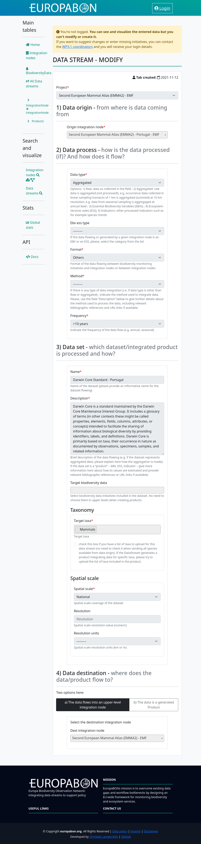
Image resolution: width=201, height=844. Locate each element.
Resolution (82, 611)
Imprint (135, 831)
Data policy (119, 831)
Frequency (78, 315)
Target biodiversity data (88, 482)
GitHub (126, 837)
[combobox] (117, 134)
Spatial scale (83, 588)
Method (76, 276)
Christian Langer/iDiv (103, 837)
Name (75, 371)
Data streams (34, 190)
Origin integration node (85, 127)
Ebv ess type (79, 223)
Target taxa (82, 520)
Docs (32, 256)
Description (79, 398)
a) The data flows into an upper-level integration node (93, 705)
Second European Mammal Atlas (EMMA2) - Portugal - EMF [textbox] (114, 134)
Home (33, 44)
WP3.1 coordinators (77, 46)
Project (61, 87)
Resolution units (86, 633)
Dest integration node (87, 730)
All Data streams (34, 83)
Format (76, 249)
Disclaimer (151, 831)
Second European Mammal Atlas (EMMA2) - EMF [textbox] (109, 738)
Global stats (33, 225)
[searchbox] (73, 490)
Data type (77, 174)
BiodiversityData (38, 71)
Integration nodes (36, 55)
